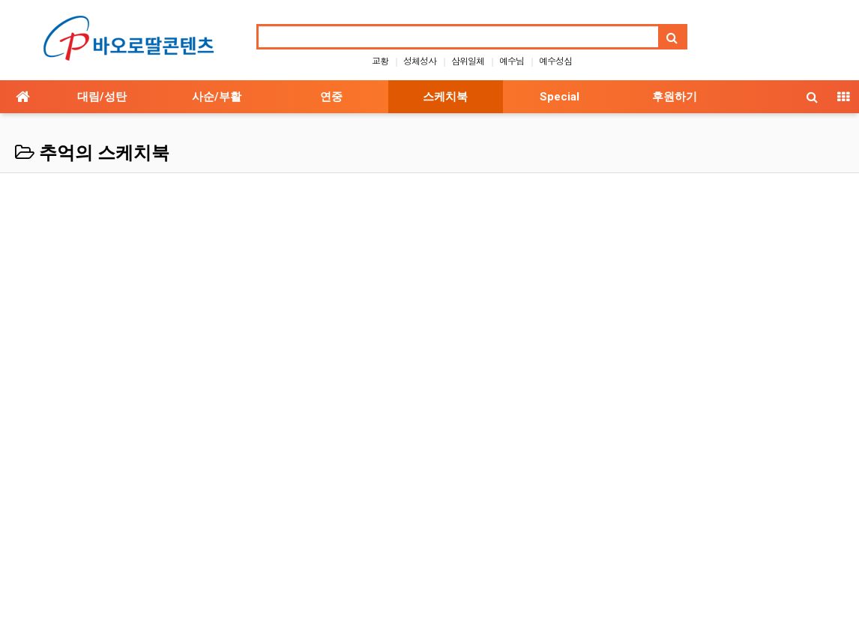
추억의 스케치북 (92, 152)
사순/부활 (216, 96)
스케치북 (445, 96)
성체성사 (419, 60)
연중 (331, 96)
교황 (380, 60)
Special (559, 96)
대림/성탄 (102, 96)
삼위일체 (467, 60)
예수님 (511, 60)
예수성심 (555, 60)
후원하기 (674, 96)
